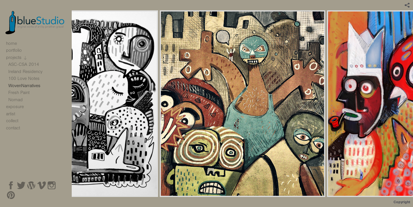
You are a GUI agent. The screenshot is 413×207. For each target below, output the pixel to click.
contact (13, 128)
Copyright (401, 202)
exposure (15, 106)
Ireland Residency (25, 71)
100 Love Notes (24, 78)
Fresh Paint (19, 92)
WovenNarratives (24, 85)
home (11, 43)
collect (12, 120)
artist (10, 113)
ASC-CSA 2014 (26, 64)
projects (17, 58)
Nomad (15, 99)
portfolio (17, 50)
